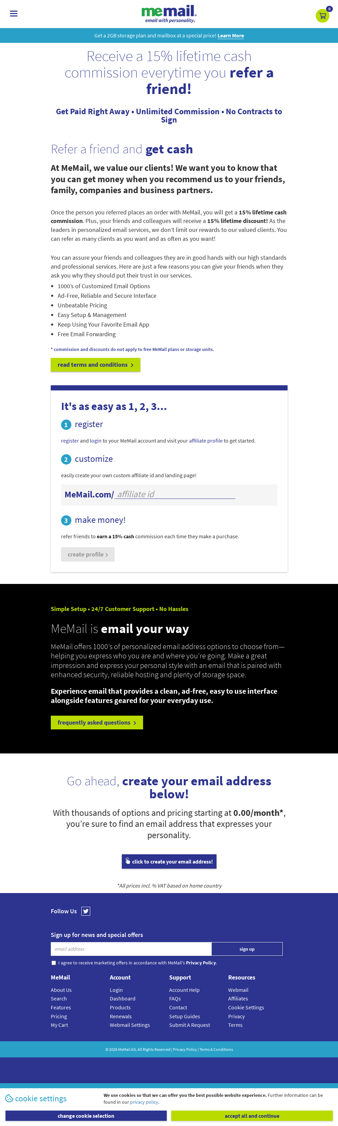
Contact (178, 1007)
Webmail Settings (130, 1024)
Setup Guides (184, 1016)
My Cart (59, 1024)
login (96, 440)
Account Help (184, 989)
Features (61, 1007)
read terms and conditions (95, 364)
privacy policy (144, 1102)
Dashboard (123, 998)
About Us (61, 989)
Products (120, 1007)
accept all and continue (252, 1115)
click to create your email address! (169, 861)
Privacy (236, 1016)
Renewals (121, 1016)
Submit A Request (189, 1024)
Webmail (238, 989)
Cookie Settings (246, 1007)
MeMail (124, 1049)
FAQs (175, 998)
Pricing (59, 1016)
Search (59, 998)
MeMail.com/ (89, 494)
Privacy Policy (185, 1049)
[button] (322, 16)
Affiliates (238, 998)
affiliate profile (206, 440)
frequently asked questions (97, 722)
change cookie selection (86, 1115)
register (70, 440)
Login (116, 989)
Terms (235, 1024)
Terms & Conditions (216, 1049)
